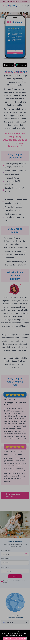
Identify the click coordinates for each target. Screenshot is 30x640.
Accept (6, 638)
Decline (11, 638)
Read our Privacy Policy (20, 638)
